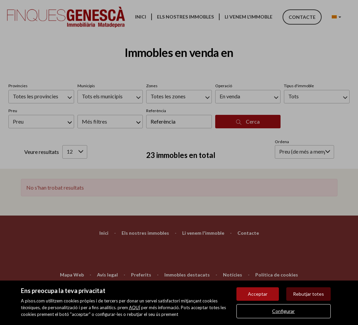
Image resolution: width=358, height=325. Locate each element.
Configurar (283, 311)
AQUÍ (134, 307)
